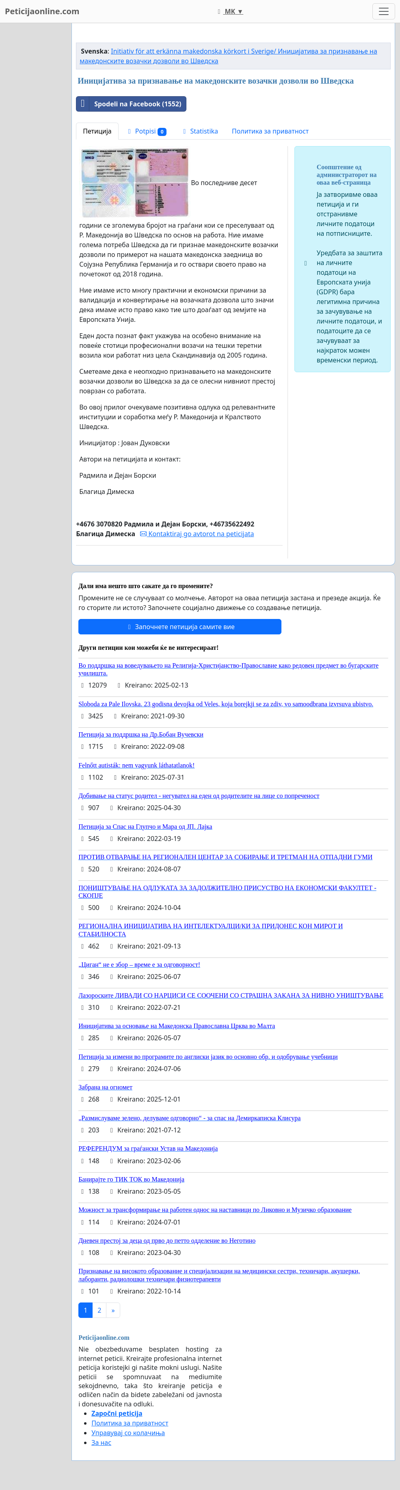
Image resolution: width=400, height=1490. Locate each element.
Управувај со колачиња (128, 1432)
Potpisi (146, 131)
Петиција (97, 131)
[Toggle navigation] (383, 11)
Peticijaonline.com (42, 11)
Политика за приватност (270, 131)
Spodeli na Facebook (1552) (128, 104)
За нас (101, 1442)
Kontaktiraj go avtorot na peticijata (197, 533)
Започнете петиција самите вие (180, 626)
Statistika (199, 131)
